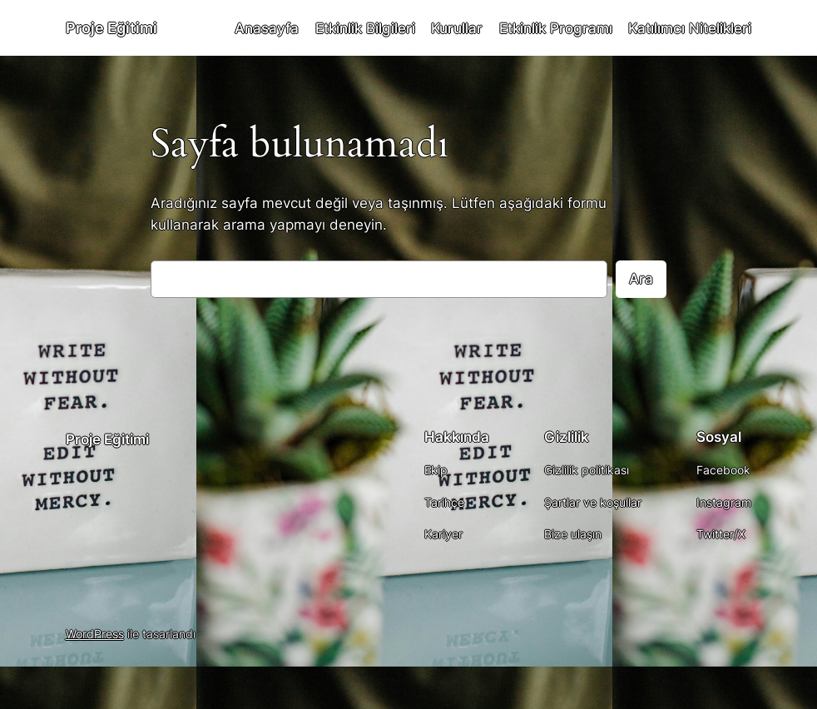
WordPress (95, 634)
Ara (641, 278)
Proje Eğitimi (111, 28)
